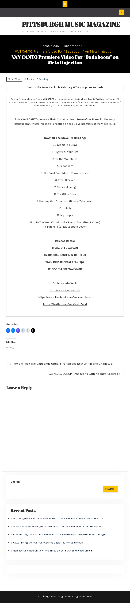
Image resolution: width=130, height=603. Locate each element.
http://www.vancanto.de (65, 290)
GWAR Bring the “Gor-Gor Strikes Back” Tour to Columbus (48, 542)
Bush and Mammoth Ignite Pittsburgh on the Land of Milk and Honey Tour (58, 526)
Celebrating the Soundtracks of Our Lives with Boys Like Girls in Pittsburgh (59, 534)
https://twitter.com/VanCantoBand (65, 304)
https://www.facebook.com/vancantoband (65, 297)
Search (15, 481)
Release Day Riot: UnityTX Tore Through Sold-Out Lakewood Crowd (52, 550)
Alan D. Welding (39, 79)
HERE (112, 123)
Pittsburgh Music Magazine (71, 24)
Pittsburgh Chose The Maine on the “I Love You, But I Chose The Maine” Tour (59, 518)
